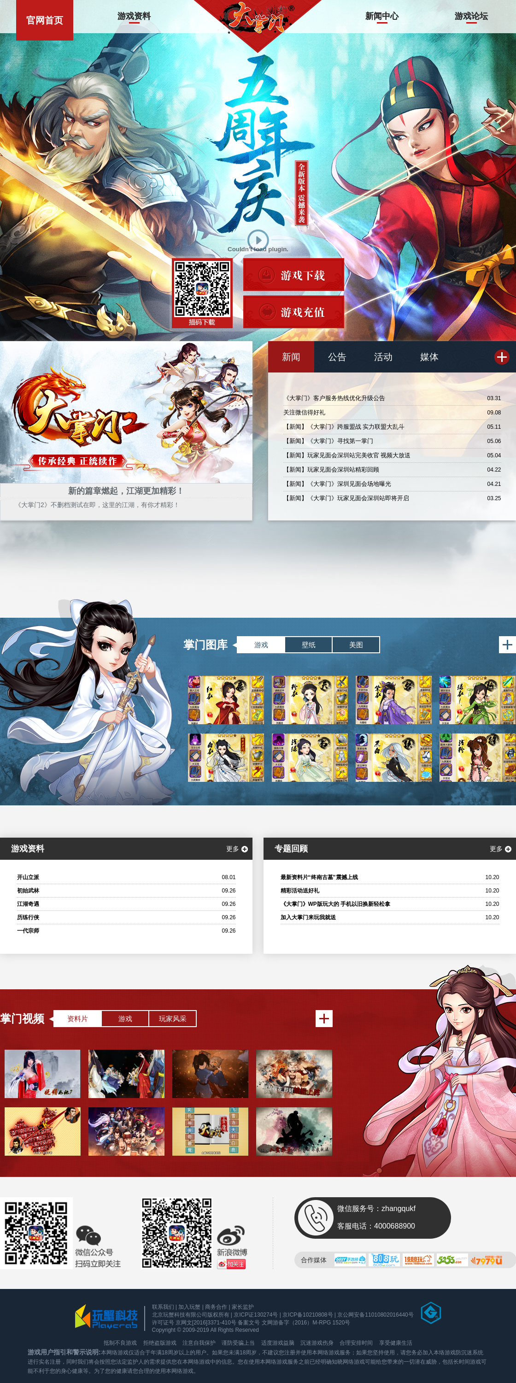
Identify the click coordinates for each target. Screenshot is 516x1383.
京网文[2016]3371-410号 (206, 1322)
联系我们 (163, 1307)
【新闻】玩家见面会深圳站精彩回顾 (331, 469)
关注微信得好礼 (304, 412)
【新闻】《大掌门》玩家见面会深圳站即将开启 (346, 498)
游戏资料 (134, 16)
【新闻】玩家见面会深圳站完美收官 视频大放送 (347, 455)
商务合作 (216, 1307)
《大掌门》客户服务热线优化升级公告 (334, 398)
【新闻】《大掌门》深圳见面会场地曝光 (337, 483)
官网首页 (44, 20)
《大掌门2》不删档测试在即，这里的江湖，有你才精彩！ (97, 504)
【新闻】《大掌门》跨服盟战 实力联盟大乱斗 (344, 426)
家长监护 (243, 1307)
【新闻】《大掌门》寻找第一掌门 (328, 440)
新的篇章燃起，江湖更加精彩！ (126, 491)
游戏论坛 (471, 16)
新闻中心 (382, 16)
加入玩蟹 (189, 1307)
